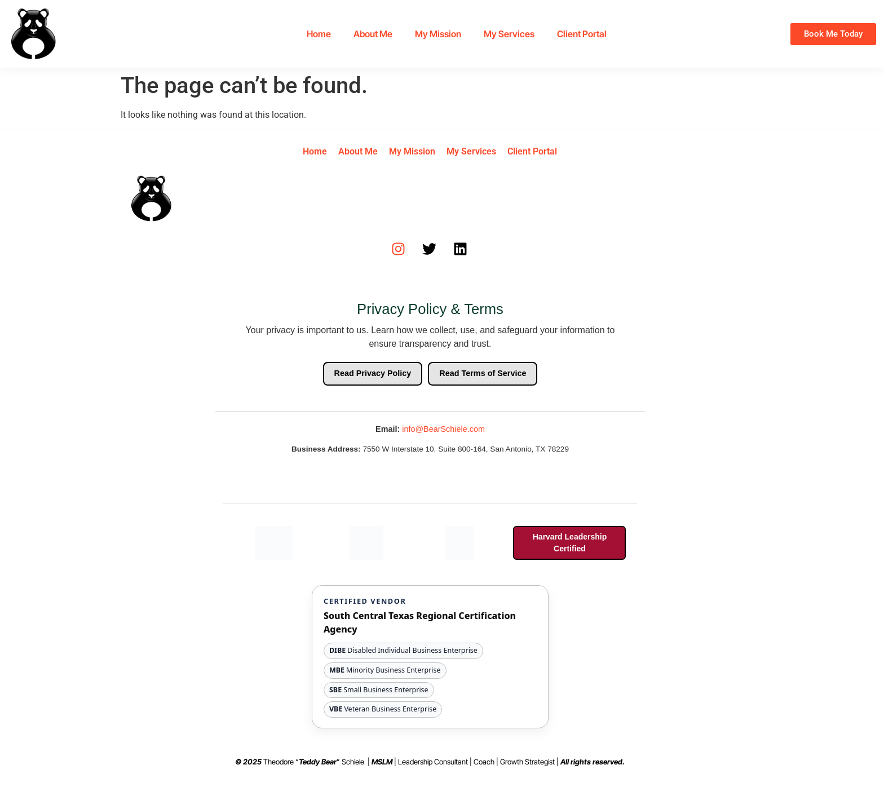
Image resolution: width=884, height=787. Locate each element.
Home (319, 33)
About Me (372, 33)
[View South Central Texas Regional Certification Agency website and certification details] (430, 656)
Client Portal (582, 33)
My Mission (438, 33)
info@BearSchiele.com (443, 429)
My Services (509, 33)
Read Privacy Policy (373, 373)
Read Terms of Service (482, 373)
